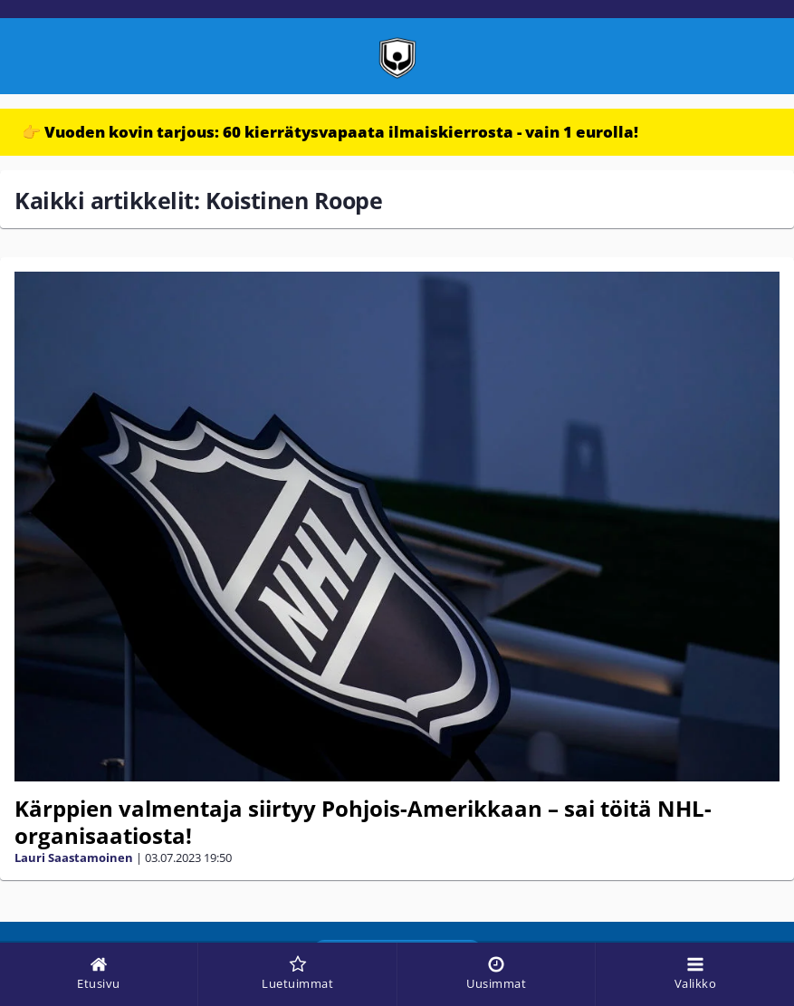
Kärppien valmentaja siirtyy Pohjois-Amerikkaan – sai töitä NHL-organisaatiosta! (363, 821)
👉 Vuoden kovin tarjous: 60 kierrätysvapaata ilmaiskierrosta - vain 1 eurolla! (330, 131)
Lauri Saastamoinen (73, 857)
